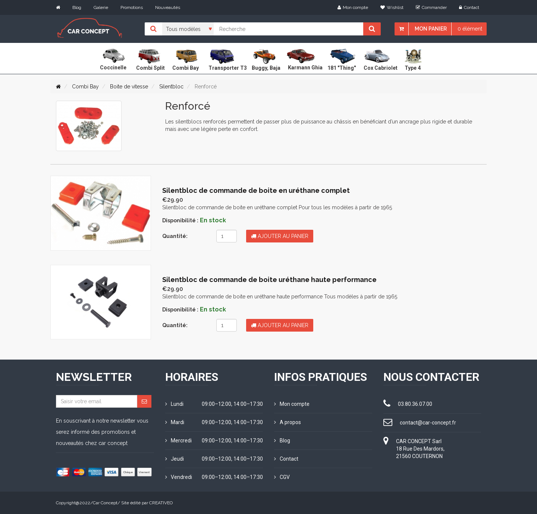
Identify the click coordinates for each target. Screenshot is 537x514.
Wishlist (391, 7)
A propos (287, 422)
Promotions (131, 7)
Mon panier (431, 29)
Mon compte (352, 7)
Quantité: (175, 236)
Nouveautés (167, 7)
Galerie (101, 7)
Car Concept (105, 502)
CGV (282, 477)
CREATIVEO (161, 502)
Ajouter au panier (279, 236)
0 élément (470, 29)
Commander (431, 7)
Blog (76, 7)
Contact (469, 7)
